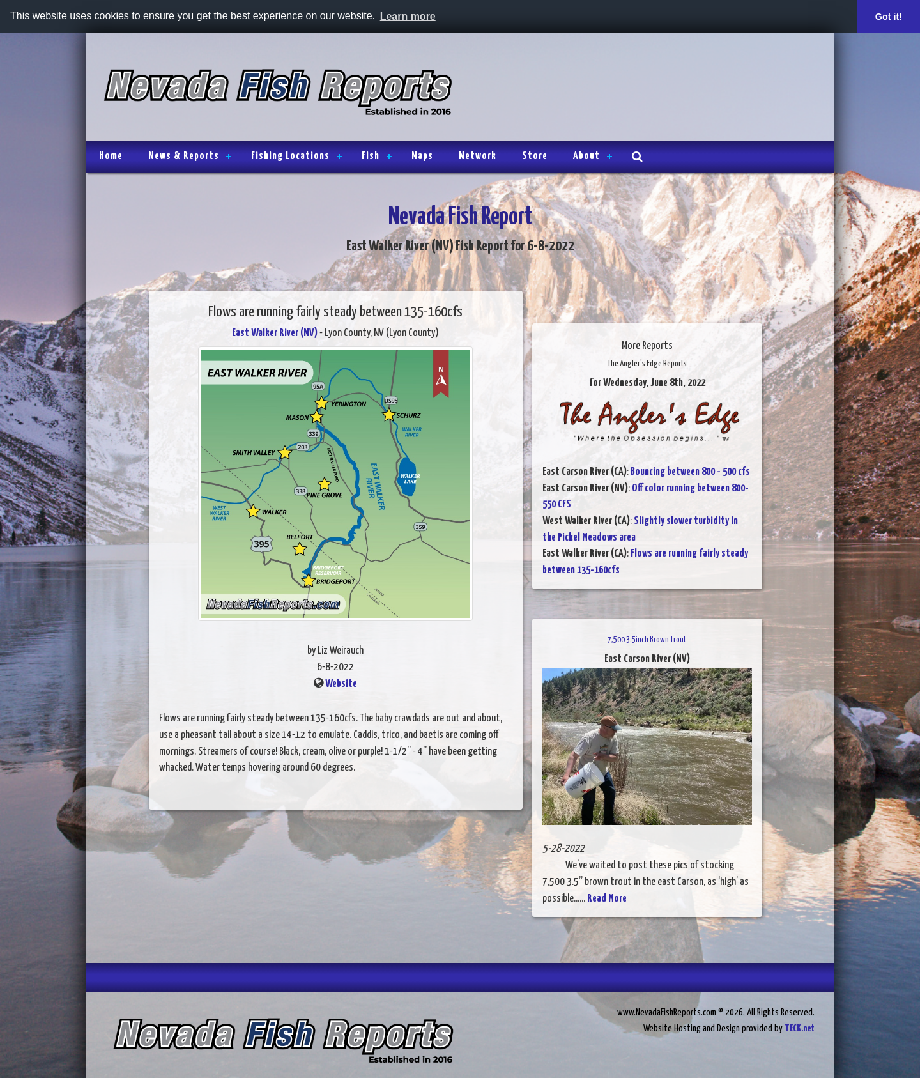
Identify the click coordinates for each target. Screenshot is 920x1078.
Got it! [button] (888, 17)
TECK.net (800, 1028)
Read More (607, 898)
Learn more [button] (408, 16)
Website (341, 684)
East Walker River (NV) (275, 333)
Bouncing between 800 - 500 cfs (690, 471)
